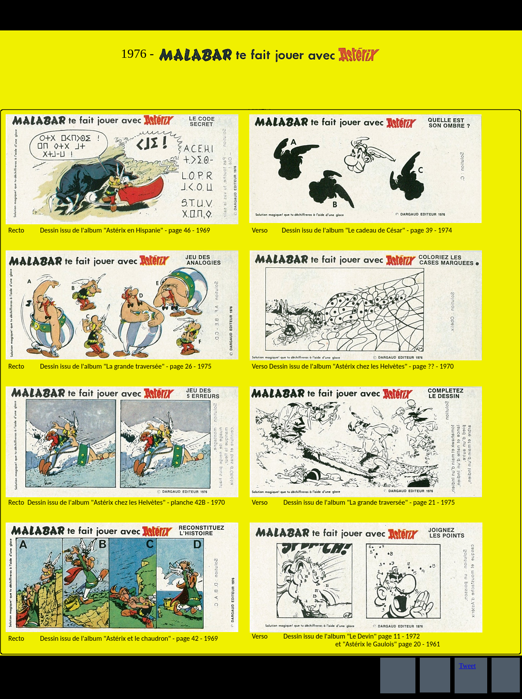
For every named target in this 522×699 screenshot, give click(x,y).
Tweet (467, 665)
